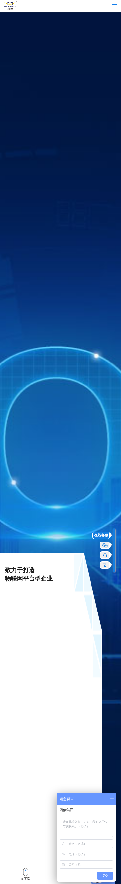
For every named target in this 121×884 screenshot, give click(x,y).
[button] (7, 876)
